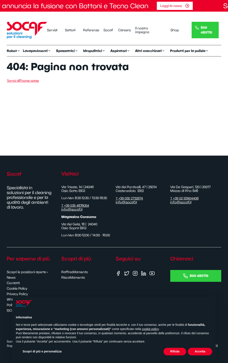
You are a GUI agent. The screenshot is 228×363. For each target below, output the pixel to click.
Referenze (90, 30)
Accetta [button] (200, 351)
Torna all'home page (23, 80)
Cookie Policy (17, 288)
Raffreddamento (74, 272)
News (11, 277)
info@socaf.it (72, 209)
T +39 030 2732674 (129, 198)
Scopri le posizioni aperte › (27, 272)
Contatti (13, 283)
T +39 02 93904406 (184, 198)
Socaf (107, 30)
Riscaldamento (73, 277)
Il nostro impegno (142, 30)
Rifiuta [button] (175, 351)
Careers (123, 30)
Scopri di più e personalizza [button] (42, 351)
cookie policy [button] (150, 329)
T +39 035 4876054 (75, 205)
